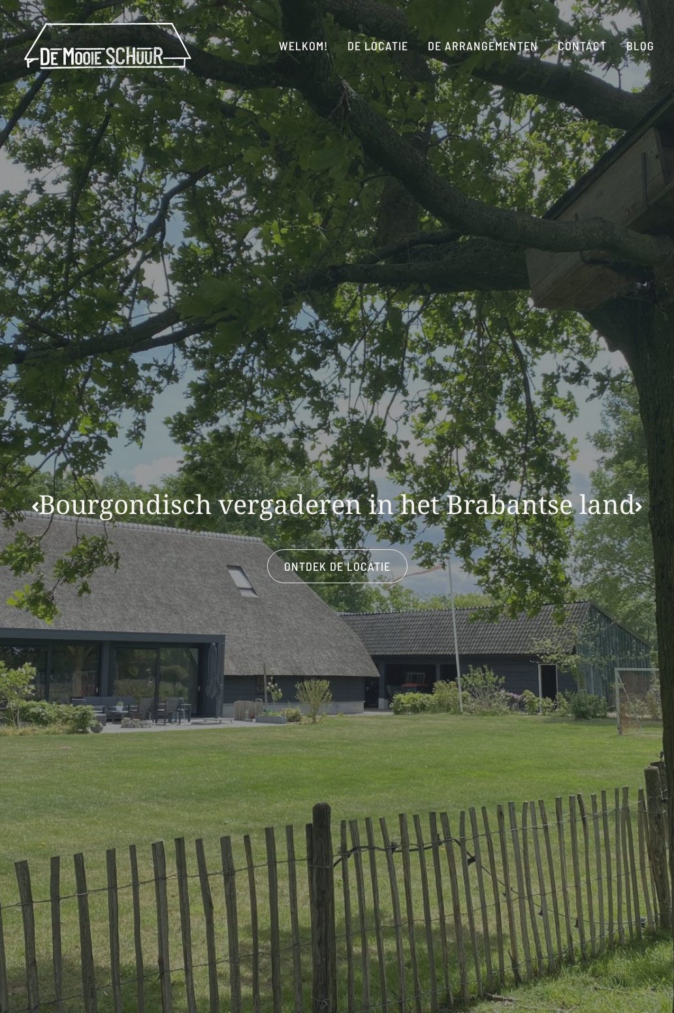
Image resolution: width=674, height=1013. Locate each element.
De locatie (377, 46)
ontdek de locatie (337, 566)
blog (640, 46)
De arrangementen (483, 46)
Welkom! (303, 46)
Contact (582, 46)
